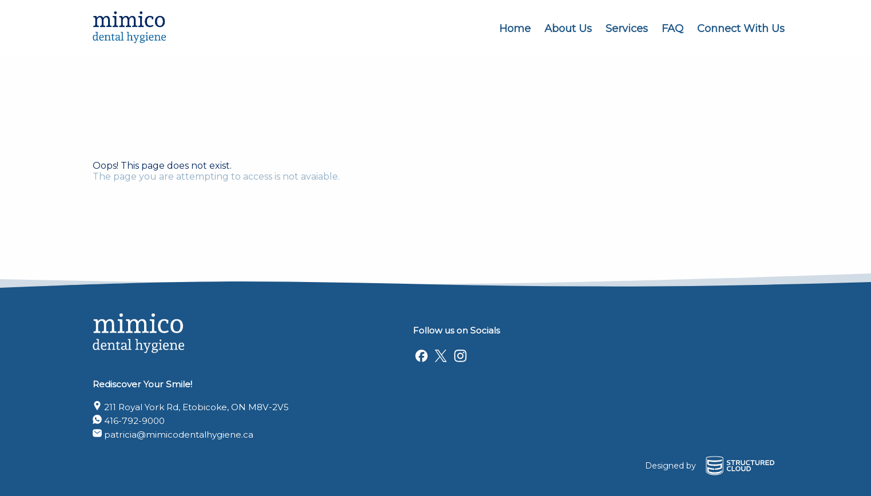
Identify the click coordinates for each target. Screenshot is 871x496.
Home (515, 28)
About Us (568, 28)
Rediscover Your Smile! (142, 384)
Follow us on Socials (456, 330)
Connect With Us (741, 28)
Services (627, 28)
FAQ (672, 28)
